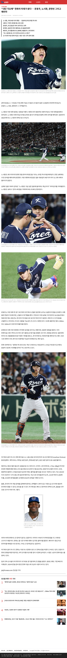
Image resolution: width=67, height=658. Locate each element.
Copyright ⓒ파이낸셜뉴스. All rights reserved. (39, 650)
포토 (46, 2)
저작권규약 (25, 650)
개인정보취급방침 (18, 650)
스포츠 (38, 2)
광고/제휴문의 (10, 650)
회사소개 (3, 650)
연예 (30, 2)
